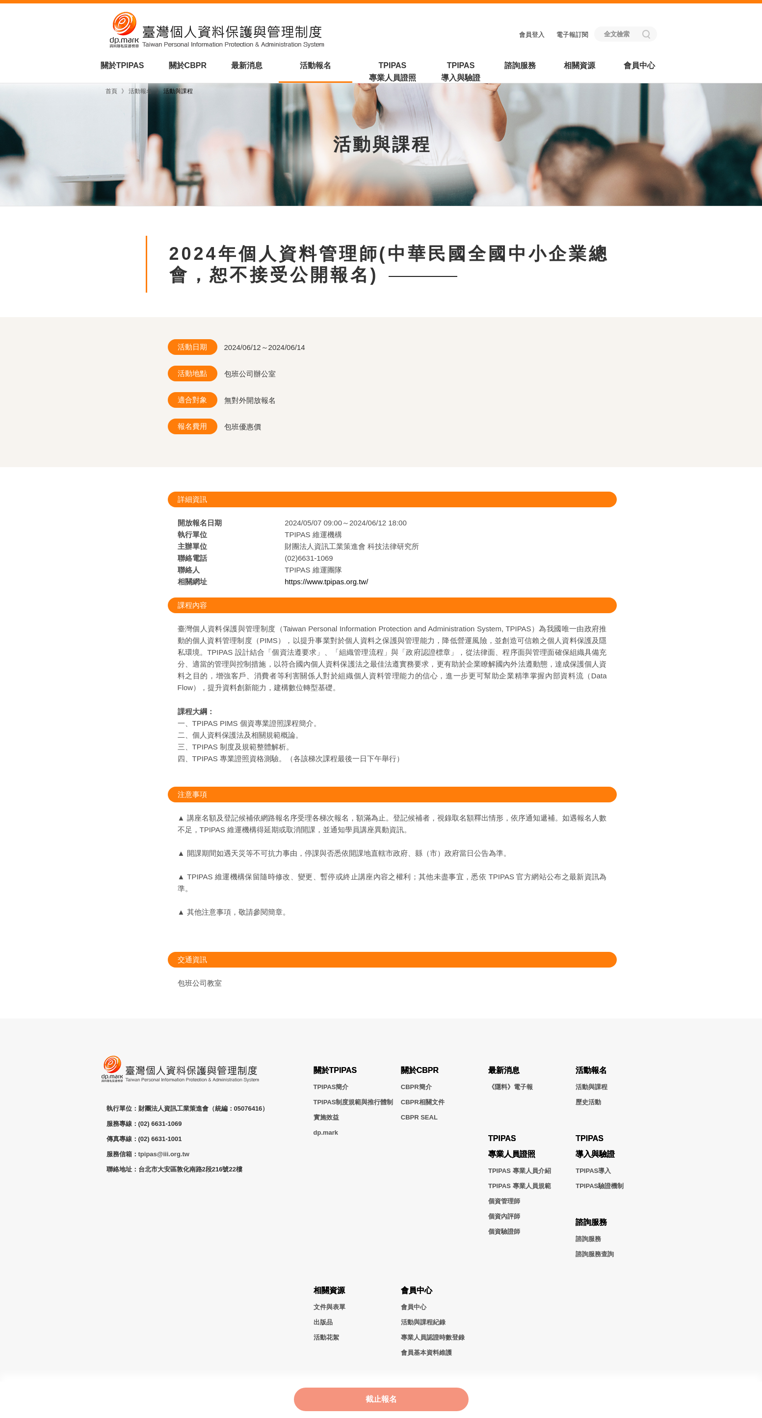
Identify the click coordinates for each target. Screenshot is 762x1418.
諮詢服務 (520, 65)
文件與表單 (329, 1307)
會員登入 (532, 34)
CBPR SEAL (419, 1117)
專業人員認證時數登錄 (433, 1337)
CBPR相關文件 (423, 1102)
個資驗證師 (504, 1231)
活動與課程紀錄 (423, 1322)
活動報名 (315, 65)
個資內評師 (504, 1216)
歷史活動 (588, 1102)
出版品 (323, 1322)
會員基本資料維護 (426, 1352)
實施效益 (326, 1117)
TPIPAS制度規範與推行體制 (354, 1102)
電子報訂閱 (572, 34)
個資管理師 (504, 1201)
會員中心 (639, 65)
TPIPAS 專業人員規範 (519, 1186)
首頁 (111, 91)
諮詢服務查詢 (595, 1254)
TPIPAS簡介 (331, 1087)
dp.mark (326, 1132)
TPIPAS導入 (593, 1170)
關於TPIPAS (122, 65)
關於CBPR (188, 65)
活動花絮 (326, 1337)
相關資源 (579, 65)
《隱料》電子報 (510, 1087)
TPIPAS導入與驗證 (460, 71)
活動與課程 (178, 91)
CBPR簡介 (416, 1087)
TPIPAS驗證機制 (600, 1186)
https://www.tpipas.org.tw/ (326, 581)
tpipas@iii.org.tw (163, 1154)
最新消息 (247, 65)
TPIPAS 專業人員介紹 (519, 1170)
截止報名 (381, 1398)
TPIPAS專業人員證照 (392, 71)
